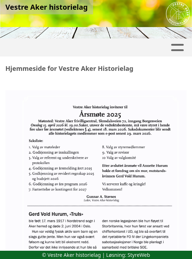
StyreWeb (139, 254)
